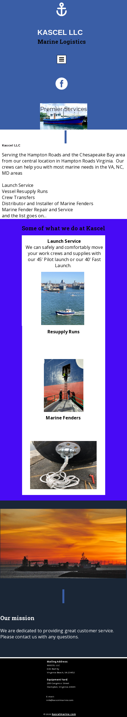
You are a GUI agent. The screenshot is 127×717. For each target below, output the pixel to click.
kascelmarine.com (64, 714)
